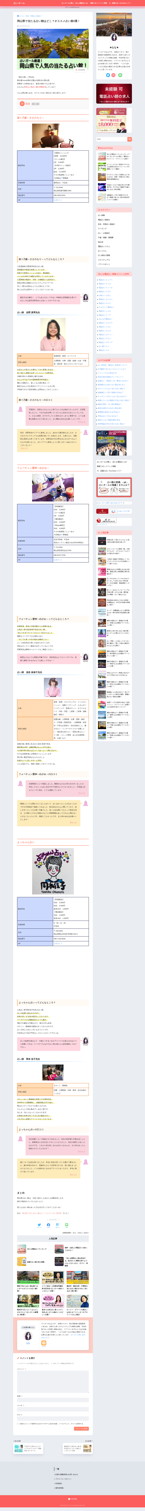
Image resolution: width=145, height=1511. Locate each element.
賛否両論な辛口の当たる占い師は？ (111, 424)
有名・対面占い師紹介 (81, 1233)
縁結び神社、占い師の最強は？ (110, 404)
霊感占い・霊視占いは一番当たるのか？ (113, 381)
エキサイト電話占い (106, 307)
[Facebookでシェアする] (48, 1226)
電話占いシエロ (105, 311)
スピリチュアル (104, 260)
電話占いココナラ (106, 323)
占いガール (20, 3)
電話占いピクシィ (106, 335)
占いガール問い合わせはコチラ (110, 503)
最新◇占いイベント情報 (98, 3)
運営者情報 (59, 1488)
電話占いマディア (106, 343)
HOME (72, 1499)
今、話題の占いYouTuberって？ (120, 3)
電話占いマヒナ (105, 339)
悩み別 (100, 242)
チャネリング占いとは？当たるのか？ (112, 397)
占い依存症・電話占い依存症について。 (113, 365)
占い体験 (101, 215)
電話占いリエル (105, 327)
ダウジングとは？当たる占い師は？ (111, 389)
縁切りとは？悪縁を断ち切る (109, 420)
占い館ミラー (104, 347)
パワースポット (104, 265)
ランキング (102, 229)
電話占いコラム (104, 247)
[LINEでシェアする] (66, 1226)
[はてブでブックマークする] (57, 1226)
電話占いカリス (105, 304)
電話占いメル (104, 351)
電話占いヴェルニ (106, 300)
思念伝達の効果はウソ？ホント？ (111, 377)
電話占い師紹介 (104, 220)
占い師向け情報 (104, 256)
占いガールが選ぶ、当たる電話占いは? (75, 3)
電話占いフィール (106, 288)
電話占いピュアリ (106, 280)
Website (44, 1346)
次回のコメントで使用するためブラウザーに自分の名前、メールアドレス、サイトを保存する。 (52, 1424)
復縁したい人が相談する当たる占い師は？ (114, 401)
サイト (19, 1415)
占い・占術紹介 (104, 233)
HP (62, 178)
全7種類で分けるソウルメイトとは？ (112, 369)
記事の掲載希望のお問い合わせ (66, 1474)
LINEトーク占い (105, 296)
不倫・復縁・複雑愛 (105, 238)
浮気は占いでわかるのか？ (108, 416)
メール (20, 1405)
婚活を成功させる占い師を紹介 (110, 408)
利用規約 (58, 1484)
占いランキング (101, 525)
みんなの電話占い (106, 319)
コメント (21, 1369)
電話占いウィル (105, 284)
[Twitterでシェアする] (39, 1226)
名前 (20, 1396)
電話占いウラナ (105, 292)
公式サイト (58, 200)
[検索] (129, 139)
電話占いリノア (105, 315)
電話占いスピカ (105, 331)
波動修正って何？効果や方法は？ (111, 393)
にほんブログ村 (124, 511)
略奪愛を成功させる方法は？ (109, 412)
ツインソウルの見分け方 (107, 373)
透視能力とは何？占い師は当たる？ (111, 385)
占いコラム (102, 251)
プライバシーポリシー (63, 1479)
